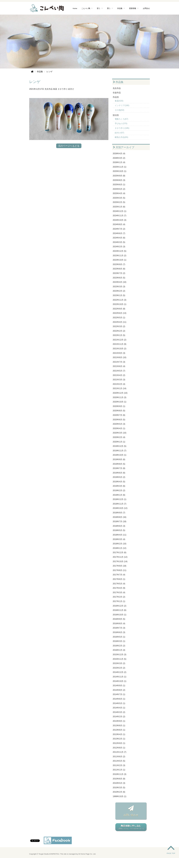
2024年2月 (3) (119, 247)
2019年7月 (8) (119, 468)
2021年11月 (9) (119, 344)
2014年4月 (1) (119, 708)
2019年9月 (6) (119, 459)
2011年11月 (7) (119, 752)
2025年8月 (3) (119, 180)
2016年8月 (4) (119, 623)
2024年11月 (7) (119, 215)
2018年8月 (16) (119, 517)
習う (98, 8)
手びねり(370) (121, 123)
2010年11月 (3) (119, 774)
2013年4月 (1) (119, 734)
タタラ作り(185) (122, 128)
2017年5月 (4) (119, 584)
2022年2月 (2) (119, 331)
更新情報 (132, 8)
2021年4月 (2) (119, 375)
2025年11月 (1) (119, 167)
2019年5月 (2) (119, 477)
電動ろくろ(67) (121, 119)
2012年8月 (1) (119, 748)
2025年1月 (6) (119, 207)
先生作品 (49, 89)
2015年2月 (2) (119, 668)
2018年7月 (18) (119, 521)
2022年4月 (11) (119, 322)
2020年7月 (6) (119, 415)
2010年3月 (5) (119, 787)
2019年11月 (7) (119, 451)
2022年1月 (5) (119, 335)
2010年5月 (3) (119, 783)
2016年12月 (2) (119, 606)
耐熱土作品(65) (121, 137)
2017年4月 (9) (119, 588)
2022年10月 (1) (119, 304)
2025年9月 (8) (119, 176)
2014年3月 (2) (119, 712)
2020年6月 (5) (119, 420)
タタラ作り (63, 89)
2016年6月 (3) (119, 632)
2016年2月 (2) (119, 646)
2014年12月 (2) (119, 672)
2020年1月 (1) (119, 442)
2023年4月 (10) (119, 282)
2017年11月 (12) (120, 557)
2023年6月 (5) (119, 278)
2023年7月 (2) (119, 273)
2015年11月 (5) (119, 659)
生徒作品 (117, 93)
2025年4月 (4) (119, 193)
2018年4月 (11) (119, 535)
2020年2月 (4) (119, 437)
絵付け (71, 89)
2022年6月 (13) (119, 313)
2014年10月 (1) (119, 681)
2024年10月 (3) (119, 220)
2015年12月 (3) (119, 654)
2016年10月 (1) (119, 615)
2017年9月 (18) (119, 566)
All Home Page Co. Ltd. (87, 854)
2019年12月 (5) (119, 446)
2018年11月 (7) (119, 504)
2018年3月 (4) (119, 539)
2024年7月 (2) (119, 229)
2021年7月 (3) (119, 362)
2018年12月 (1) (119, 499)
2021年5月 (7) (119, 371)
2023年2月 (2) (119, 291)
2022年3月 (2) (119, 326)
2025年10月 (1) (119, 171)
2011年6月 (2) (119, 756)
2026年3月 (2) (119, 158)
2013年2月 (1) (119, 739)
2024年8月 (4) (119, 224)
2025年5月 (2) (119, 189)
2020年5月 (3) (119, 424)
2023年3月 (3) (119, 287)
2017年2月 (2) (119, 597)
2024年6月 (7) (119, 233)
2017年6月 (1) (119, 579)
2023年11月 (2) (119, 255)
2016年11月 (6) (119, 610)
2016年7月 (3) (119, 628)
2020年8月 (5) (119, 411)
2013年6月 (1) (119, 730)
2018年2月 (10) (119, 544)
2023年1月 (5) (119, 295)
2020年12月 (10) (120, 393)
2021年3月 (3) (119, 380)
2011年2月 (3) (119, 765)
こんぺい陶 (85, 8)
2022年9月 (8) (119, 309)
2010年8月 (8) (119, 779)
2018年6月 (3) (119, 526)
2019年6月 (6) (119, 473)
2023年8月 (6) (119, 269)
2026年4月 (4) (119, 153)
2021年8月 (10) (119, 357)
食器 (55, 89)
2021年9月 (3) (119, 353)
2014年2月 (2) (119, 716)
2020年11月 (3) (119, 397)
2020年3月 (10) (119, 433)
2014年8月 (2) (119, 690)
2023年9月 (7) (119, 264)
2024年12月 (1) (119, 211)
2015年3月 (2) (119, 663)
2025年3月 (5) (119, 198)
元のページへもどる (68, 145)
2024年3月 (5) (119, 242)
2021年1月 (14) (119, 388)
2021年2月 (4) (119, 384)
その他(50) (119, 110)
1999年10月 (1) (119, 796)
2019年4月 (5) (119, 482)
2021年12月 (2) (119, 340)
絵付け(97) (119, 133)
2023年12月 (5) (119, 251)
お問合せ (146, 8)
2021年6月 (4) (119, 366)
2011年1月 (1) (119, 770)
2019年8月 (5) (119, 464)
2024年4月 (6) (119, 238)
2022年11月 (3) (119, 300)
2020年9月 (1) (119, 406)
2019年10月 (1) (119, 455)
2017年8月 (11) (119, 570)
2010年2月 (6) (119, 792)
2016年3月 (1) (119, 641)
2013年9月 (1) (119, 721)
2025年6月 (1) (119, 184)
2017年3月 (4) (119, 592)
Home (75, 8)
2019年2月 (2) (119, 490)
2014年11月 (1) (119, 677)
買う (109, 8)
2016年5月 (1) (119, 637)
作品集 (119, 8)
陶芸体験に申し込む (130, 827)
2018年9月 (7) (119, 513)
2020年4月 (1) (119, 428)
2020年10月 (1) (119, 402)
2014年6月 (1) (119, 699)
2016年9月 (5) (119, 619)
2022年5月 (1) (119, 318)
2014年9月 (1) (119, 685)
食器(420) (119, 101)
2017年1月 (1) (119, 601)
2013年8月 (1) (119, 725)
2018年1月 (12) (119, 548)
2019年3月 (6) (119, 486)
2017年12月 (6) (119, 552)
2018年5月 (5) (119, 530)
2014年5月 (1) (119, 703)
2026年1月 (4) (119, 162)
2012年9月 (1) (119, 743)
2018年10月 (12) (120, 508)
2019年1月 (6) (119, 495)
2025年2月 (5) (119, 202)
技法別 (116, 115)
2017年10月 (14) (120, 561)
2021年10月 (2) (119, 349)
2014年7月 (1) (119, 694)
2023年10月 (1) (119, 260)
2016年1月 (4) (119, 650)
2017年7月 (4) (119, 575)
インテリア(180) (122, 105)
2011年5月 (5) (119, 761)
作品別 (116, 97)
